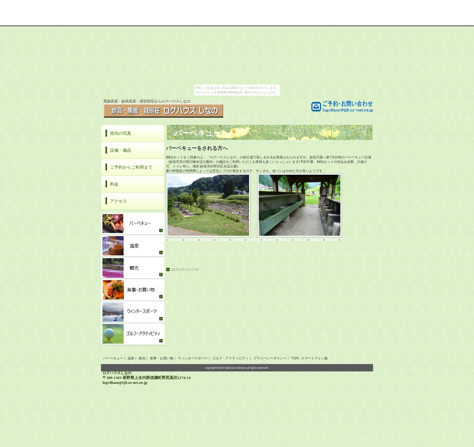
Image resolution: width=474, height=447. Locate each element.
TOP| (295, 358)
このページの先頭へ (182, 269)
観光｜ (144, 358)
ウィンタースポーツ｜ (194, 358)
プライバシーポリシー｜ (271, 358)
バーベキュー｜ (114, 358)
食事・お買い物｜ (163, 358)
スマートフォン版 (314, 358)
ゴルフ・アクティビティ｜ (232, 358)
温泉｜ (133, 358)
